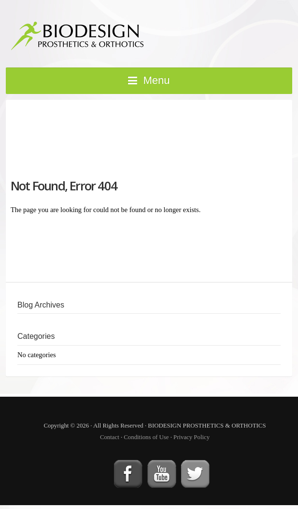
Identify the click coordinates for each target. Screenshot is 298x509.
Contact (109, 437)
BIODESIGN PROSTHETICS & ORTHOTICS (122, 33)
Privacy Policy (191, 437)
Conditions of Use (146, 437)
